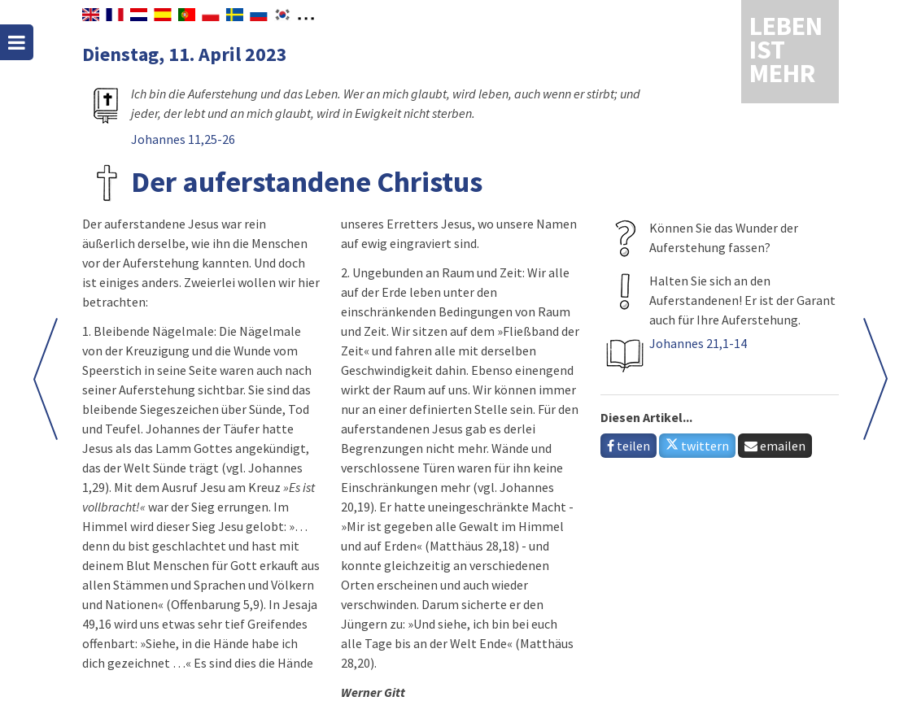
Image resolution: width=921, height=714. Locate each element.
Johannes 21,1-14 (698, 343)
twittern (697, 446)
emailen (774, 446)
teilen (628, 446)
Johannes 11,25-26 (183, 139)
